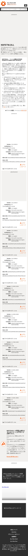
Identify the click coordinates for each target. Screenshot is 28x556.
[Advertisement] (14, 29)
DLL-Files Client (14, 538)
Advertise (14, 532)
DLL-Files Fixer (13, 541)
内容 (22, 110)
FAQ (4, 107)
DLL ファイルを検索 (23, 9)
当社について (13, 529)
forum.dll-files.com (12, 456)
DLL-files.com (5, 487)
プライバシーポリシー (14, 534)
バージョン (17, 110)
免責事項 (14, 536)
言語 (25, 110)
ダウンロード (23, 166)
